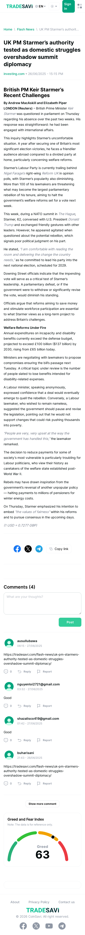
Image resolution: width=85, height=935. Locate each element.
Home (8, 29)
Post (70, 622)
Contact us (66, 902)
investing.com (14, 74)
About (14, 902)
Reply (24, 671)
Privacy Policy (39, 902)
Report (44, 671)
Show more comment (42, 803)
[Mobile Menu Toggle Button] (79, 6)
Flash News (25, 29)
